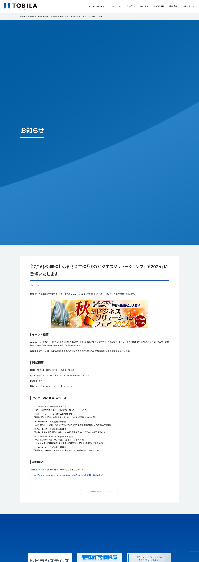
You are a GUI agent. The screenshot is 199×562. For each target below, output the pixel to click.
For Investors (96, 6)
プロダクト (130, 6)
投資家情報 (159, 6)
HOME (22, 16)
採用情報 (173, 6)
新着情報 (31, 16)
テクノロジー (115, 6)
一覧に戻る (96, 491)
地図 (87, 375)
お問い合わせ (188, 6)
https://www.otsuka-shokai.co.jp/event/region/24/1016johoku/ (66, 475)
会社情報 (144, 6)
